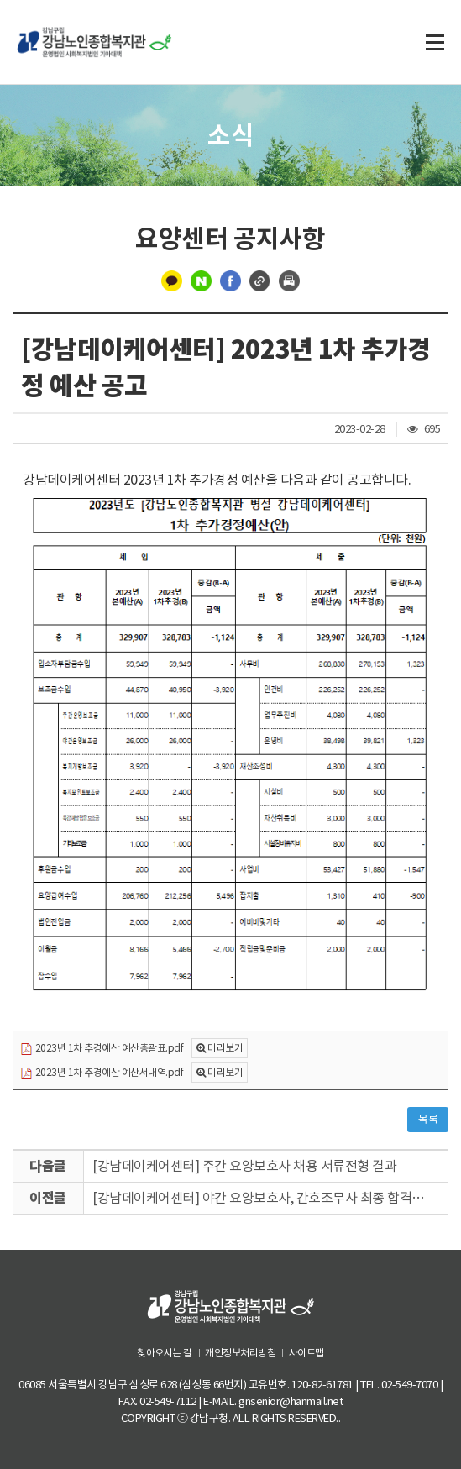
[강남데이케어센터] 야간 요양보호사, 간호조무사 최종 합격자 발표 (270, 1197)
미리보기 (225, 1047)
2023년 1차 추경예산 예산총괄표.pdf (101, 1048)
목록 (427, 1119)
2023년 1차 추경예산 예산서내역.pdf (101, 1073)
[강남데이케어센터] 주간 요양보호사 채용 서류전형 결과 (244, 1165)
